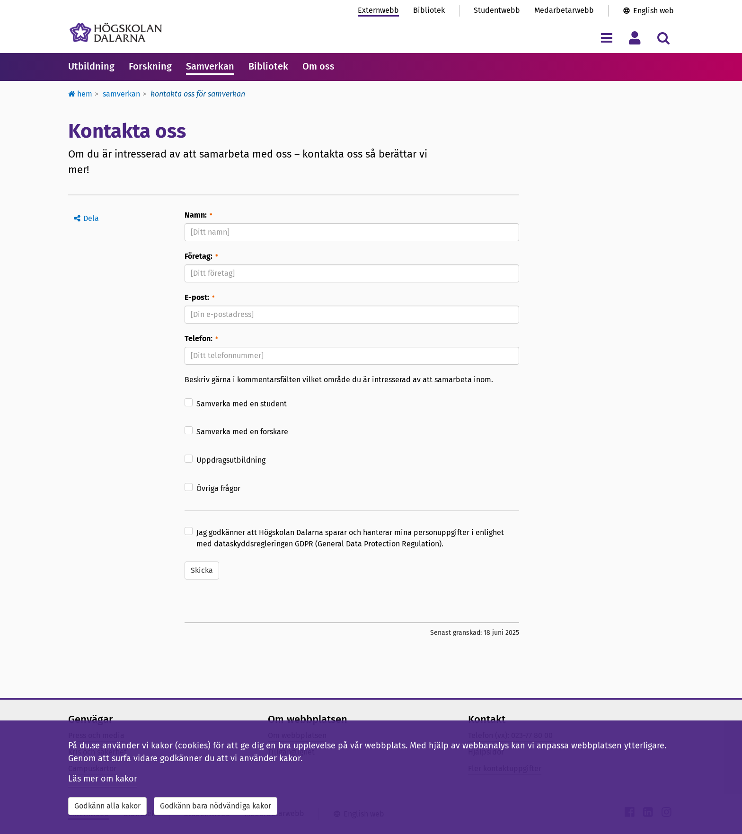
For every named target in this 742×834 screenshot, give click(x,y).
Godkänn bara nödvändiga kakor (215, 805)
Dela (91, 218)
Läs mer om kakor (102, 778)
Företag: (198, 256)
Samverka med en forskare (242, 431)
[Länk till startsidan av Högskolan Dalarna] (115, 32)
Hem (80, 93)
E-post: (197, 297)
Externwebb (378, 10)
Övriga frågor (218, 488)
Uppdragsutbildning (230, 460)
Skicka (202, 570)
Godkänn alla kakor (107, 805)
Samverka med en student (241, 403)
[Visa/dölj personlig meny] (634, 37)
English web (653, 10)
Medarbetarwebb (564, 10)
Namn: (196, 215)
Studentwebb (497, 10)
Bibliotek (429, 10)
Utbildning (91, 66)
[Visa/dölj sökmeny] (663, 37)
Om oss (318, 66)
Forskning (150, 66)
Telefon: (198, 338)
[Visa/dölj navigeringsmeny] (606, 37)
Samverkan (210, 66)
